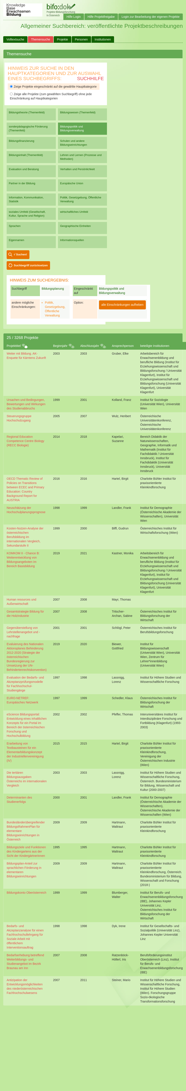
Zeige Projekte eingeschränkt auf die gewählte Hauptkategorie (53, 86)
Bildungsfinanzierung (21, 140)
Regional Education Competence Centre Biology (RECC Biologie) (25, 441)
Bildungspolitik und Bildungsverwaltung (72, 128)
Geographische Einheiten (75, 226)
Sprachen (15, 226)
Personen (81, 39)
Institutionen (103, 39)
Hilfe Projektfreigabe (101, 16)
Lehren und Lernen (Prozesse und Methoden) (81, 156)
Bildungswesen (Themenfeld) (78, 112)
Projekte (62, 39)
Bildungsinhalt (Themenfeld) (26, 155)
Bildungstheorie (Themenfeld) (27, 112)
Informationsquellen (72, 240)
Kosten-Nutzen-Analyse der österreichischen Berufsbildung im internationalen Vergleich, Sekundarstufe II (25, 537)
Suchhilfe (90, 78)
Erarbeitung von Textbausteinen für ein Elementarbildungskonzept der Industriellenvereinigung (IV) (25, 752)
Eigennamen (16, 240)
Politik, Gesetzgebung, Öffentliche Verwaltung (80, 199)
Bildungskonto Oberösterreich (26, 892)
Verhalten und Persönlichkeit (77, 169)
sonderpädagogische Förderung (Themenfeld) (28, 128)
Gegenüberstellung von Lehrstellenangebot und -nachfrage (23, 632)
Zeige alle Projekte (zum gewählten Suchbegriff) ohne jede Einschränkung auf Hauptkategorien (51, 96)
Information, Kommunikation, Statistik (26, 199)
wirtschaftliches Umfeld (74, 211)
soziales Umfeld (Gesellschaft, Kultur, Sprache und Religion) (27, 213)
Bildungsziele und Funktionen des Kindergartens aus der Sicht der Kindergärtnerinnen (26, 851)
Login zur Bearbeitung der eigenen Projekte (151, 16)
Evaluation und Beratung (24, 169)
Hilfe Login (74, 16)
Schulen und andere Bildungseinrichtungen (73, 142)
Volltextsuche (15, 39)
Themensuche (40, 39)
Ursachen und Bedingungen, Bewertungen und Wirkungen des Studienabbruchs (26, 404)
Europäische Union (71, 183)
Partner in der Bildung (22, 183)
